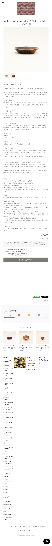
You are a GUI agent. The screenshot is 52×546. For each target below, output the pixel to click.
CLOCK (6, 511)
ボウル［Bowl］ (8, 428)
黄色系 (6, 486)
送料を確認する (19, 251)
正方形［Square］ (9, 379)
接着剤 (6, 492)
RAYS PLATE (8, 514)
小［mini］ (7, 365)
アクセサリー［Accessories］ (7, 442)
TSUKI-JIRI (7, 501)
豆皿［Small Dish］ (9, 413)
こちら (35, 242)
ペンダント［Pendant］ (9, 447)
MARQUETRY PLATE (9, 518)
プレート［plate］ (9, 418)
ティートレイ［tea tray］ (9, 398)
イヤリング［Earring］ (9, 457)
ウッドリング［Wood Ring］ (8, 463)
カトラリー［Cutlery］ (9, 393)
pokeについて (32, 360)
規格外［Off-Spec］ (9, 388)
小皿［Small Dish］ (9, 432)
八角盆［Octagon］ (9, 374)
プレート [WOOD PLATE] (7, 497)
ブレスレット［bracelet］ (9, 469)
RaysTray (7, 508)
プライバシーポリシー (24, 526)
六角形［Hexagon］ (9, 383)
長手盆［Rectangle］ (9, 369)
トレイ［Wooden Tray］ (7, 361)
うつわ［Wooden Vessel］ (7, 408)
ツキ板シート (6, 473)
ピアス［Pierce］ (8, 452)
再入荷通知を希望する (25, 260)
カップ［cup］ (9, 437)
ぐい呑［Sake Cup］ (9, 423)
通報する (46, 300)
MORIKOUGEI (7, 504)
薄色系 (6, 489)
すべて (9, 315)
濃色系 (6, 476)
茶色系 (6, 483)
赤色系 (6, 479)
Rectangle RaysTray (9, 403)
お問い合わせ (31, 369)
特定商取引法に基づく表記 (32, 364)
